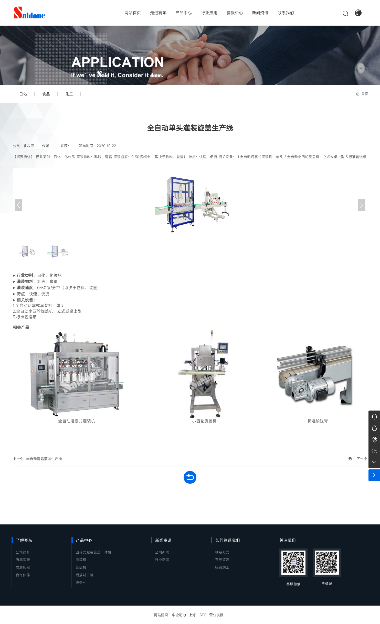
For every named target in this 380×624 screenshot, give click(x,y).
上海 (192, 614)
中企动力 (179, 614)
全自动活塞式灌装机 (76, 421)
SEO (203, 614)
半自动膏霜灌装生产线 (44, 458)
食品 (46, 93)
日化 (23, 93)
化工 (69, 93)
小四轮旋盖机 (204, 421)
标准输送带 (318, 421)
